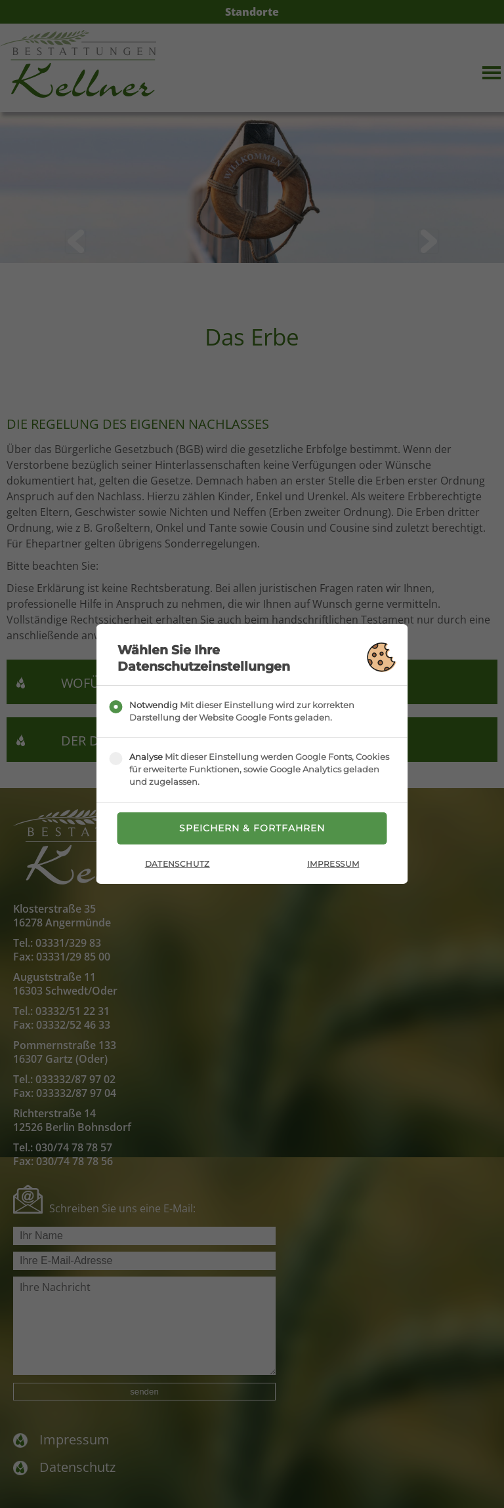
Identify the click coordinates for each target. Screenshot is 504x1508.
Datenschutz (177, 864)
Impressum (333, 864)
